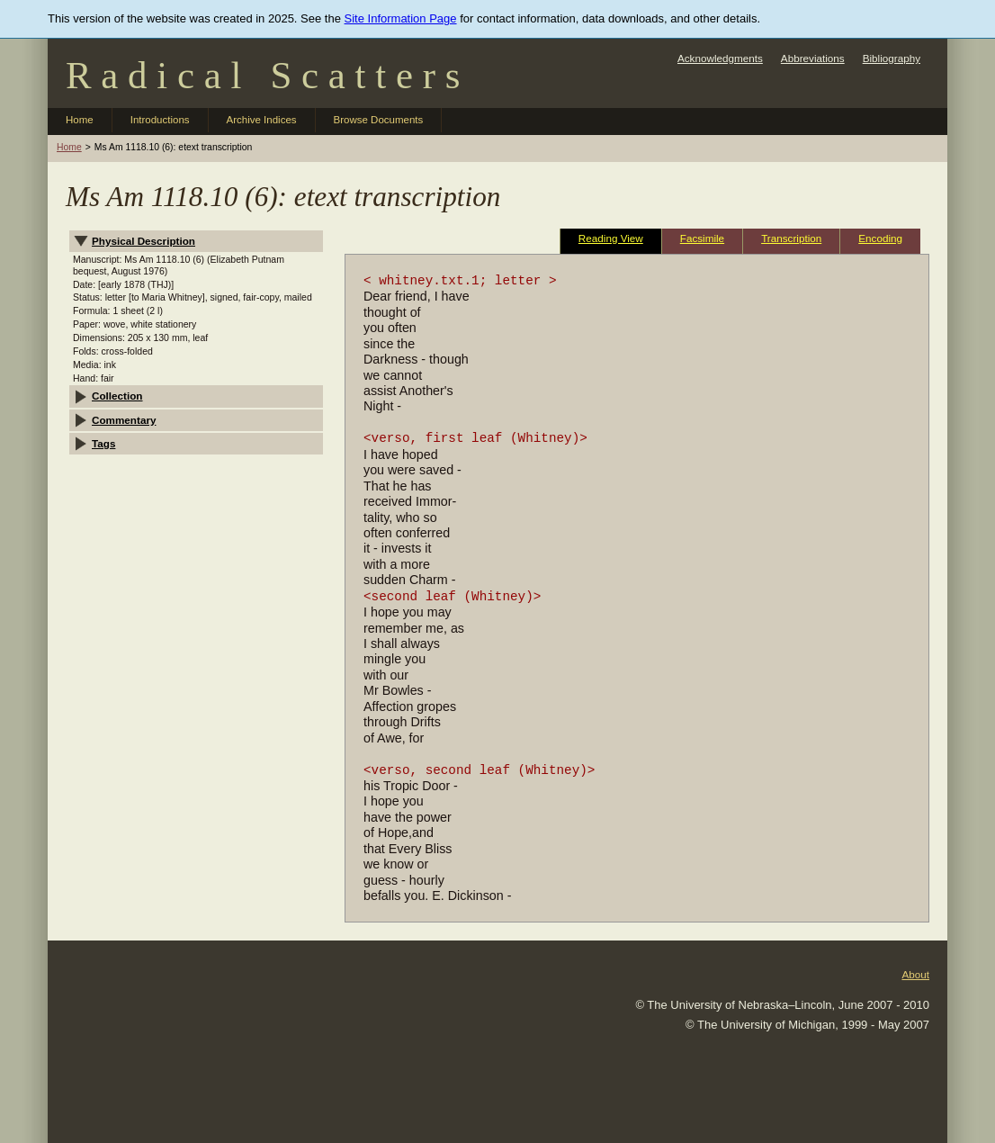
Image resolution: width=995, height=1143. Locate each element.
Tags (103, 443)
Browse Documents (379, 119)
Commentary (124, 420)
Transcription (791, 238)
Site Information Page (401, 18)
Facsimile (702, 238)
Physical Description (143, 241)
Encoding (880, 238)
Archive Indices (262, 119)
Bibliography (891, 58)
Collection (117, 395)
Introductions (160, 119)
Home (80, 119)
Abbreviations (813, 58)
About (915, 974)
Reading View (610, 238)
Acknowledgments (720, 58)
